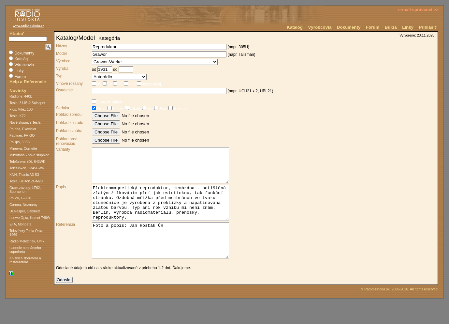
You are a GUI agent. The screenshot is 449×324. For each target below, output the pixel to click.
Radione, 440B (21, 96)
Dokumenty (349, 27)
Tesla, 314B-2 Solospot (27, 103)
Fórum (372, 27)
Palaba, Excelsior (22, 129)
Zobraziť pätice (107, 102)
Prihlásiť (428, 27)
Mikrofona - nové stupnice (29, 155)
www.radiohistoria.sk (28, 25)
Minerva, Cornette (23, 148)
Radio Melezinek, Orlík (26, 241)
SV (107, 84)
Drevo (99, 108)
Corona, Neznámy (23, 205)
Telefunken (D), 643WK (27, 161)
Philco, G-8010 (21, 198)
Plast (160, 108)
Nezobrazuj (148, 84)
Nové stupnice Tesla (24, 122)
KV (117, 84)
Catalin (132, 108)
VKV (129, 84)
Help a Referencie (27, 81)
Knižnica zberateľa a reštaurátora (25, 260)
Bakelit (115, 108)
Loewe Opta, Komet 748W (29, 218)
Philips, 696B (19, 142)
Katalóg (295, 27)
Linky (407, 27)
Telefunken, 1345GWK (26, 168)
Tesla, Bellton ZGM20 (26, 181)
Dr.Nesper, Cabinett (24, 211)
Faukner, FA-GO (22, 135)
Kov (147, 108)
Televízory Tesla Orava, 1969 (27, 233)
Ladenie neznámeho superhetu (25, 250)
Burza (391, 27)
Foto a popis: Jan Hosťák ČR (168, 257)
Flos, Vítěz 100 (21, 109)
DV (97, 84)
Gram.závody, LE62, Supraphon (25, 189)
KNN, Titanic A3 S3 (24, 175)
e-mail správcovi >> (418, 9)
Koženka (177, 108)
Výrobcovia (319, 27)
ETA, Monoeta (20, 224)
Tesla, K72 (17, 116)
